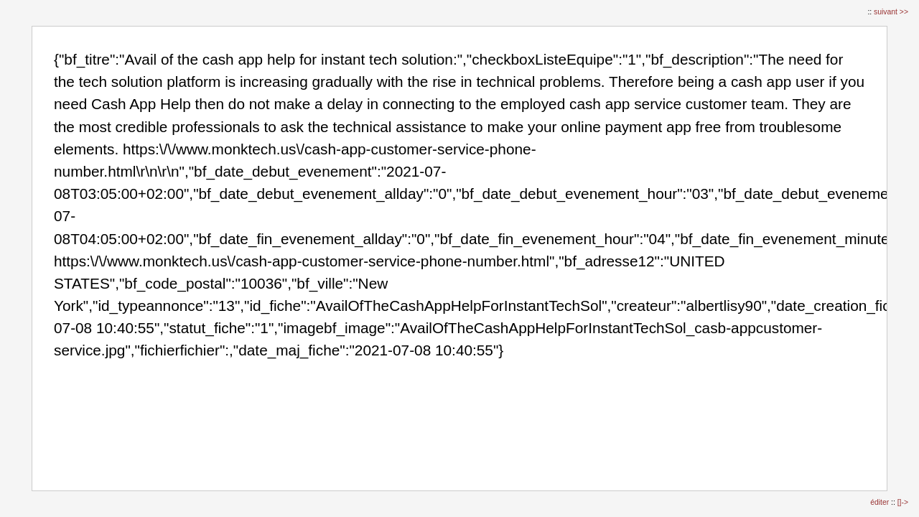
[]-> (902, 502)
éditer (880, 502)
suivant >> (891, 12)
